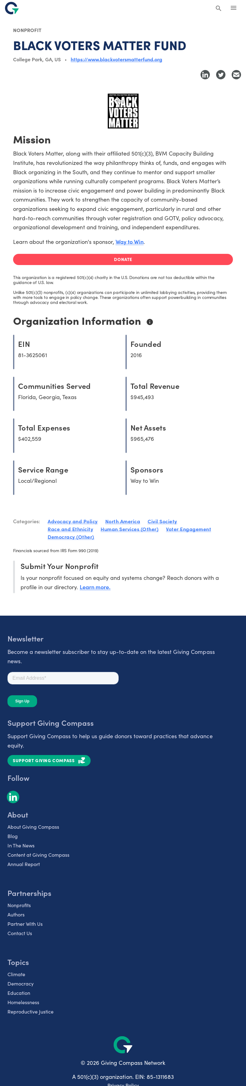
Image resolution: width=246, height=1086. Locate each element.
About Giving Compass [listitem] (33, 826)
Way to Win (130, 241)
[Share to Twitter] (220, 74)
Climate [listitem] (16, 974)
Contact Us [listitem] (19, 933)
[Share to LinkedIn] (205, 74)
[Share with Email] (236, 74)
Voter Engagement (188, 528)
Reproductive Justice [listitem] (30, 1011)
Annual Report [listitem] (23, 864)
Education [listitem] (18, 993)
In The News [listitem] (21, 845)
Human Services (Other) (129, 528)
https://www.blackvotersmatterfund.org (116, 59)
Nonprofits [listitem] (19, 905)
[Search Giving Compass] (218, 8)
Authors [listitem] (16, 914)
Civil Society (162, 521)
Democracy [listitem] (20, 983)
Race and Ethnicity (70, 528)
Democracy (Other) (71, 536)
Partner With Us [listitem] (25, 924)
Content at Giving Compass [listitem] (38, 854)
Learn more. (95, 587)
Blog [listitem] (12, 836)
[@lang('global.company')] (12, 8)
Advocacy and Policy (73, 521)
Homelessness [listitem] (23, 1002)
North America (122, 521)
